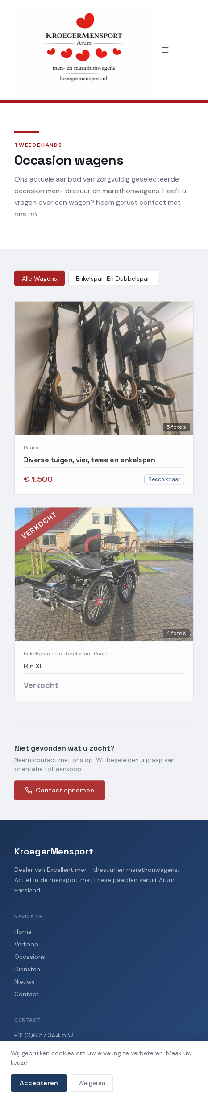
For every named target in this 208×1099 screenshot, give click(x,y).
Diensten (27, 969)
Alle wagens (39, 279)
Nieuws (24, 982)
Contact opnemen (59, 792)
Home (23, 932)
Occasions (29, 957)
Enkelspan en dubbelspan (113, 279)
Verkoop (26, 944)
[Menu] (165, 50)
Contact (26, 994)
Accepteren (39, 1083)
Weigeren (91, 1083)
